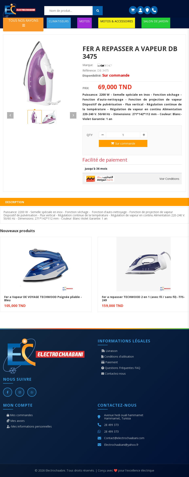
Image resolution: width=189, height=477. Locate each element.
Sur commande (123, 143)
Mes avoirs (16, 420)
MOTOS (84, 21)
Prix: (85, 88)
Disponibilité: (91, 75)
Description (14, 202)
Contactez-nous (113, 373)
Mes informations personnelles (29, 426)
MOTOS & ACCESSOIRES (116, 21)
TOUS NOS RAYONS (23, 22)
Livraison (109, 351)
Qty (89, 135)
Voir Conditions (169, 178)
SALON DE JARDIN (156, 21)
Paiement (109, 362)
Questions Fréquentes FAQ (120, 368)
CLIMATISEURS (59, 21)
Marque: (87, 65)
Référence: (89, 70)
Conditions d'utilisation (117, 356)
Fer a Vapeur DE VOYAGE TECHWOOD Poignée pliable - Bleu (43, 298)
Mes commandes (20, 415)
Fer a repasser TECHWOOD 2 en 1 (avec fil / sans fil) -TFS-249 (143, 298)
